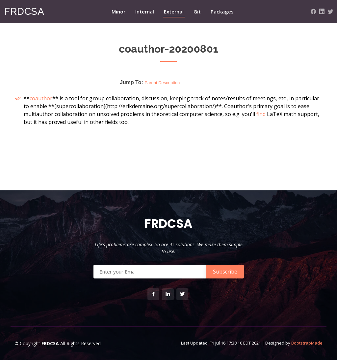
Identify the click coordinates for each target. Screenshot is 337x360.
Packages (222, 11)
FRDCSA (24, 11)
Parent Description (162, 82)
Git (197, 11)
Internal (144, 11)
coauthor (41, 98)
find (261, 114)
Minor (118, 11)
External (174, 11)
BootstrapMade (307, 343)
